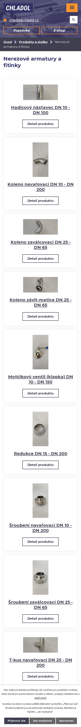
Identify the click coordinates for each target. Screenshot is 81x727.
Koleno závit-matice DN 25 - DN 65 (41, 302)
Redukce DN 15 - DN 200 (40, 453)
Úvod (7, 42)
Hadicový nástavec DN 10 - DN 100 (40, 110)
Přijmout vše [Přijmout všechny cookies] (16, 720)
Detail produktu (40, 124)
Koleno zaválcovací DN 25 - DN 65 (41, 245)
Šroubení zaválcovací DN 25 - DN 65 (40, 605)
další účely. (41, 698)
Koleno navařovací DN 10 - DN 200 (41, 187)
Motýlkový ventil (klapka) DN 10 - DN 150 (40, 379)
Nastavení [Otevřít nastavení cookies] (66, 720)
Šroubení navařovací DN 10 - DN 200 (40, 528)
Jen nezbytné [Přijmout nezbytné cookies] (42, 720)
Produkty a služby (33, 42)
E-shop (59, 30)
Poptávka (22, 30)
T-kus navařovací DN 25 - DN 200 (40, 662)
